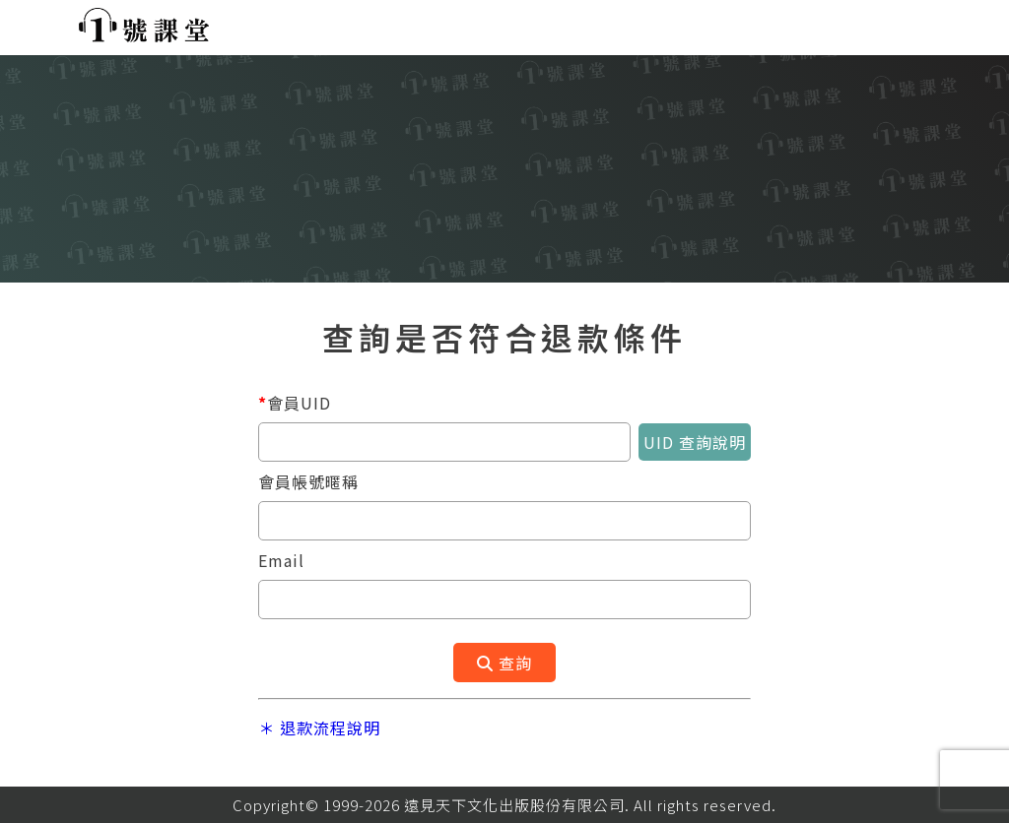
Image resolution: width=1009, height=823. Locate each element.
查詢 (504, 662)
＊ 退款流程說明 (319, 727)
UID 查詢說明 (694, 442)
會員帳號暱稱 (308, 481)
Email (281, 560)
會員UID (294, 402)
